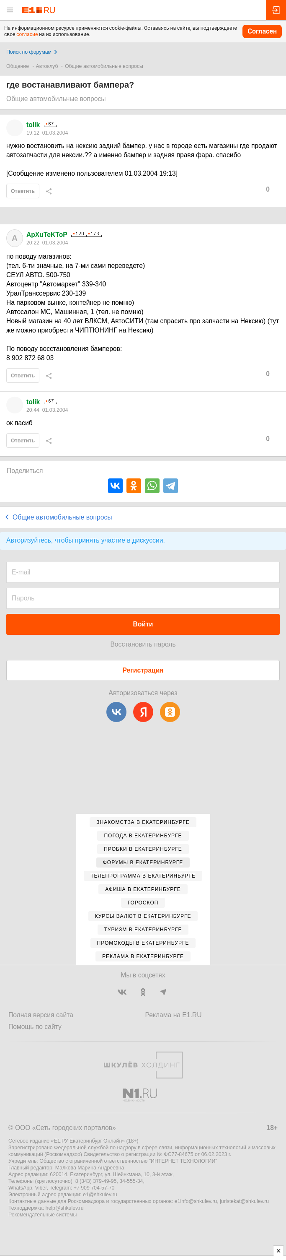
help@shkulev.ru (65, 1208)
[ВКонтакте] (116, 712)
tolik (33, 124)
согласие (27, 34)
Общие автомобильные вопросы (104, 66)
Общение (17, 66)
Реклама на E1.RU (173, 1014)
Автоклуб (47, 66)
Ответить (23, 191)
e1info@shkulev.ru (196, 1201)
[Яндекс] (143, 712)
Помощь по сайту (35, 1026)
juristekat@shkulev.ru (244, 1201)
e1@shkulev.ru (100, 1195)
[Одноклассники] (170, 712)
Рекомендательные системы (42, 1215)
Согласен (262, 31)
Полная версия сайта (40, 1014)
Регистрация (143, 670)
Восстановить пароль (142, 644)
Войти (143, 624)
